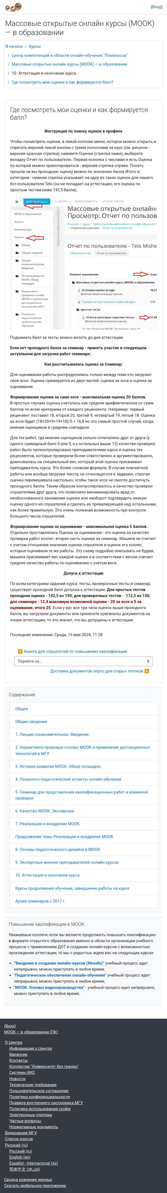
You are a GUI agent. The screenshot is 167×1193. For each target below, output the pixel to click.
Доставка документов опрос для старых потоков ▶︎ (99, 671)
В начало (14, 46)
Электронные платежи (30, 1114)
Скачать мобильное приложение (35, 1185)
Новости (17, 1078)
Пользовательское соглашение (38, 1090)
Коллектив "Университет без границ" (44, 1066)
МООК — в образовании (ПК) (31, 1032)
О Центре (13, 1042)
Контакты (18, 1060)
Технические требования (32, 1084)
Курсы (35, 46)
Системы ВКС (22, 1072)
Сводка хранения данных (28, 1179)
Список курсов (19, 1138)
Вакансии (18, 1054)
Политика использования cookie (40, 1108)
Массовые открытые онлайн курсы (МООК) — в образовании (69, 64)
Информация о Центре (30, 1048)
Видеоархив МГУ (21, 1132)
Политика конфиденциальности (39, 1096)
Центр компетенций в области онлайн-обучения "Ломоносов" (70, 55)
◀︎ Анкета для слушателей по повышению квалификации (72, 651)
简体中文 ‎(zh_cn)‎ (24, 1169)
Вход (156, 6)
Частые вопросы (25, 1120)
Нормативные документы (33, 1126)
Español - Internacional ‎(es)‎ (33, 1163)
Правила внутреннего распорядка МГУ (46, 1102)
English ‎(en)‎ (19, 1157)
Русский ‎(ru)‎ (16, 1145)
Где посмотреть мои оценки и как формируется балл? (63, 82)
